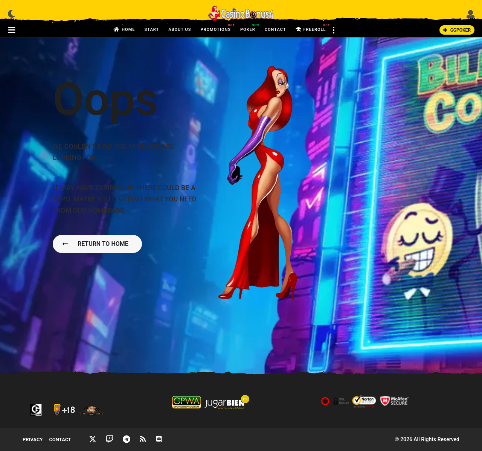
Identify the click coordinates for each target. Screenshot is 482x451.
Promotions (215, 27)
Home (124, 29)
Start (151, 29)
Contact (275, 29)
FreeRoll (311, 29)
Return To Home (95, 243)
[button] (11, 13)
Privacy (33, 439)
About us (179, 29)
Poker (247, 27)
